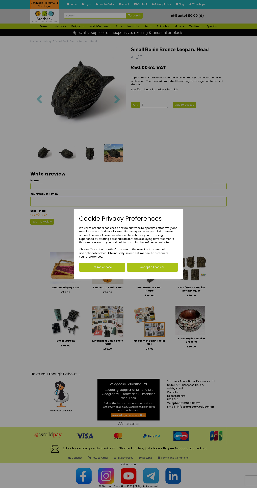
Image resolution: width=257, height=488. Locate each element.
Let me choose (102, 267)
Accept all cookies (152, 267)
